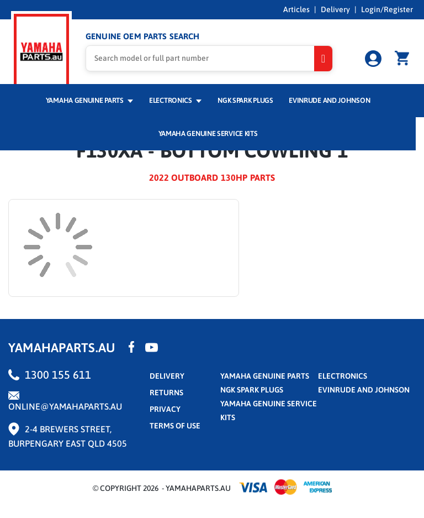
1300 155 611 (58, 374)
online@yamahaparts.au (65, 406)
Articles (296, 9)
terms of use (175, 425)
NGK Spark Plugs (245, 100)
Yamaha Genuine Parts (90, 100)
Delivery (335, 9)
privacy (165, 409)
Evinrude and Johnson (329, 100)
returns (166, 392)
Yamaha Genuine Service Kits (208, 133)
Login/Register (387, 9)
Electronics (175, 100)
